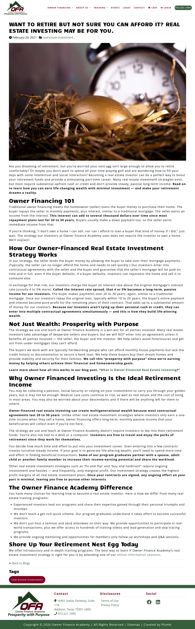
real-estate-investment (58, 37)
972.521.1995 (183, 7)
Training (100, 7)
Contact (139, 7)
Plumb (166, 624)
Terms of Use (110, 601)
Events (115, 7)
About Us (82, 7)
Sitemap (135, 624)
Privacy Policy (110, 605)
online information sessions (138, 555)
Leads (127, 7)
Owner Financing (59, 7)
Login (166, 7)
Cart (153, 7)
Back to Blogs (19, 563)
